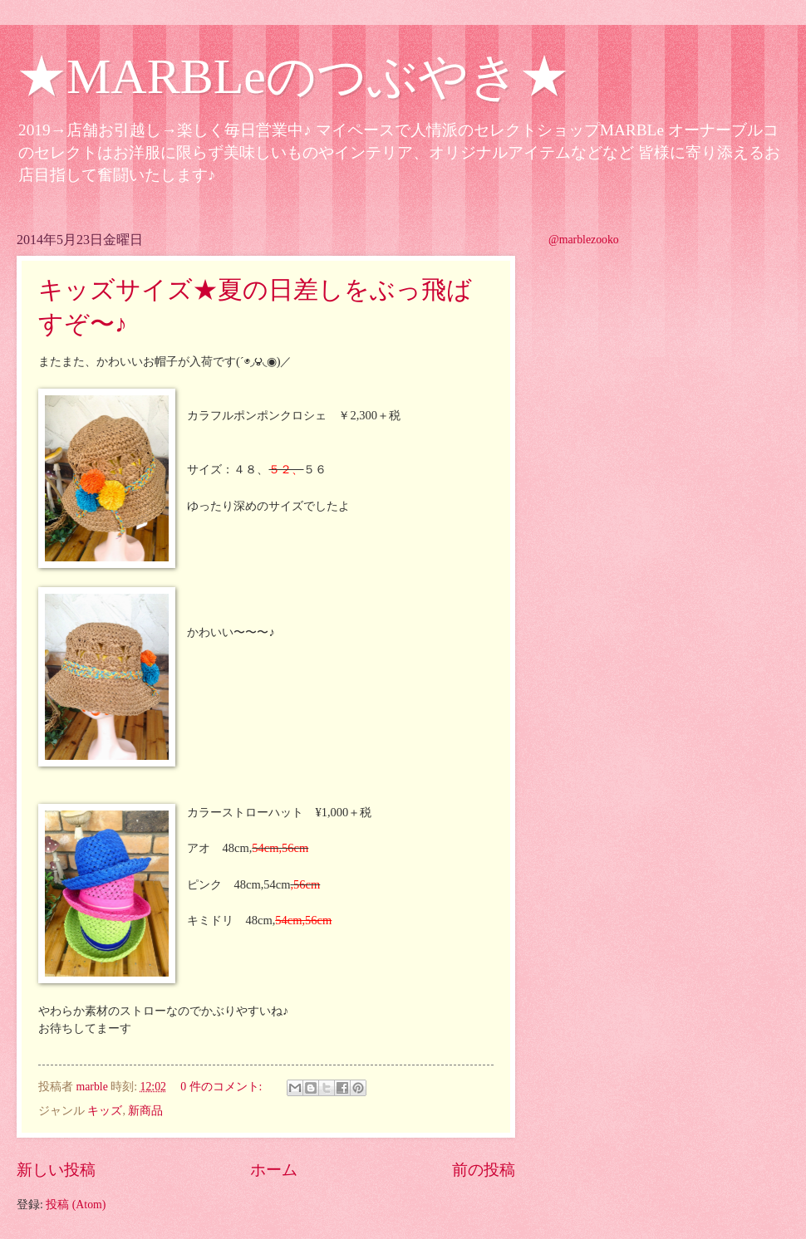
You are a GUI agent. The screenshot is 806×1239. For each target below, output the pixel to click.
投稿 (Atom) (76, 1204)
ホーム (273, 1169)
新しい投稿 (56, 1169)
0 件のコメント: (222, 1086)
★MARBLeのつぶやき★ (293, 76)
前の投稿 (483, 1169)
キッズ (104, 1110)
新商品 (145, 1110)
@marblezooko (583, 239)
